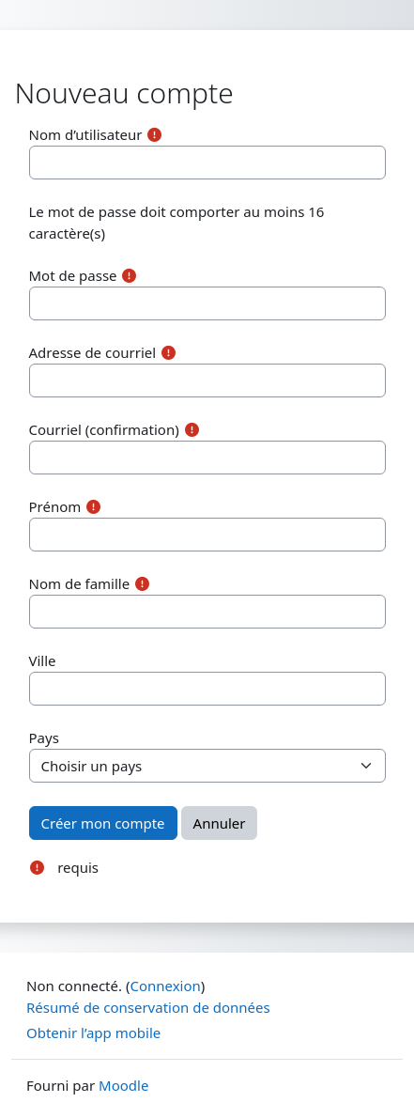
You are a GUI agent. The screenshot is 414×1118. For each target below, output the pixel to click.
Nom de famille (79, 583)
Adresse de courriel (93, 352)
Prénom (55, 506)
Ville (42, 660)
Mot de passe (73, 275)
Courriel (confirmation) (104, 429)
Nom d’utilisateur (86, 134)
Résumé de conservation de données (148, 1007)
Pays (44, 737)
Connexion (165, 985)
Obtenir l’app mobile (93, 1032)
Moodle (123, 1085)
